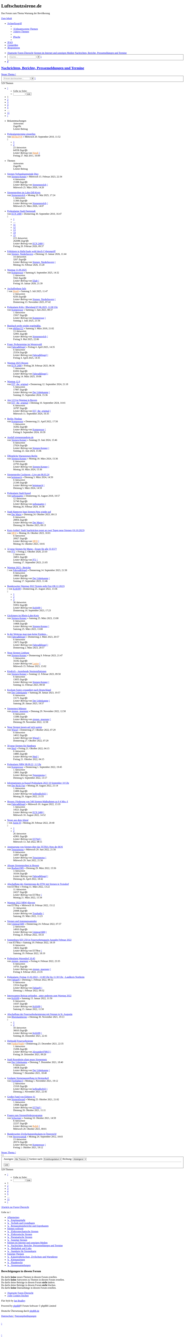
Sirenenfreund (18, 1099)
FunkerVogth (17, 1043)
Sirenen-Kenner (19, 176)
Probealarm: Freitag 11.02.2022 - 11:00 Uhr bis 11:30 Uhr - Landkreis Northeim (45, 977)
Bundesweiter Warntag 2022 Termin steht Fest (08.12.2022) (36, 586)
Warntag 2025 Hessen (17, 363)
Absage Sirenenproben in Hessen (23, 865)
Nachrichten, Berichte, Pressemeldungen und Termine (42, 68)
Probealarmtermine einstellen (21, 134)
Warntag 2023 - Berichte (19, 567)
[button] (7, 88)
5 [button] (7, 107)
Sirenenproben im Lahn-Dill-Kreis (23, 192)
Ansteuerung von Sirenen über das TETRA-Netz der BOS (35, 847)
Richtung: (75, 1159)
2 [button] (7, 99)
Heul (13, 748)
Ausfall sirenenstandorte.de (20, 437)
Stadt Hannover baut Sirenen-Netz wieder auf (29, 511)
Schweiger (16, 1118)
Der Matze (16, 514)
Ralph (35, 1126)
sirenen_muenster (19, 711)
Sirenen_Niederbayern (22, 254)
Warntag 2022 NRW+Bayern (21, 902)
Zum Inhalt (6, 18)
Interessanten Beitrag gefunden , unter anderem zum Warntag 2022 (39, 995)
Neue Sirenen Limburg (18, 652)
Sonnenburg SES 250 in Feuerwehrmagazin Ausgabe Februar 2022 (39, 940)
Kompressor (17, 272)
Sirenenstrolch (39, 184)
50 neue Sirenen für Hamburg (21, 745)
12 (14, 227)
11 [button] (8, 113)
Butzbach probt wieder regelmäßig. (24, 325)
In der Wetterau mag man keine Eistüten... (27, 634)
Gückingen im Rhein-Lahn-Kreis (23, 615)
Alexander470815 (41, 1051)
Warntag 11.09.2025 (17, 270)
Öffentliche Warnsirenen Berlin (22, 456)
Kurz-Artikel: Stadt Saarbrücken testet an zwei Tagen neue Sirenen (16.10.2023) (45, 530)
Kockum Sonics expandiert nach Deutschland (29, 690)
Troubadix (37, 913)
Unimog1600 (17, 924)
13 (14, 230)
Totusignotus (38, 775)
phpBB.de (34, 1311)
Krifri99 (17, 589)
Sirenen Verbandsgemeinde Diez (23, 174)
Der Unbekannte (40, 392)
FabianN (15, 979)
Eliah (35, 280)
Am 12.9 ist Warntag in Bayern (22, 400)
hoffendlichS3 (39, 793)
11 (14, 224)
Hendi (35, 153)
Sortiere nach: (45, 1159)
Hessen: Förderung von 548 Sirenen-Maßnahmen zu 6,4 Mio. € (37, 801)
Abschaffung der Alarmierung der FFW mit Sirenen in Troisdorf (38, 884)
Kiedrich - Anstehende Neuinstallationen (26, 671)
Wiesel (14, 730)
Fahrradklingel (18, 347)
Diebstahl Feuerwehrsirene (20, 1041)
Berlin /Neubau (14, 418)
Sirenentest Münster (16, 708)
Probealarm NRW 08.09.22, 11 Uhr (24, 764)
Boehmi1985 (17, 868)
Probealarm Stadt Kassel (19, 493)
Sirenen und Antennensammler (22, 921)
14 (14, 232)
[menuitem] (25, 29)
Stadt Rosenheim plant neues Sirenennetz (27, 1059)
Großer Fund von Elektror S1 (21, 1096)
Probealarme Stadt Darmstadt (21, 211)
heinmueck (16, 477)
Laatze (35, 663)
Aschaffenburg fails (16, 288)
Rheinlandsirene (19, 1017)
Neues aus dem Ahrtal (17, 820)
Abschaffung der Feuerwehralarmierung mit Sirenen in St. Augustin (39, 1014)
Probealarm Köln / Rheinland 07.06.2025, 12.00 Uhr (32, 307)
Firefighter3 (17, 1081)
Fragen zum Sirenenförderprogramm (24, 1115)
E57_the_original (19, 384)
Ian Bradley (19, 1300)
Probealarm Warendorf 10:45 (21, 958)
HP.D (14, 533)
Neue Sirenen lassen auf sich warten (24, 727)
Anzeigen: (16, 1159)
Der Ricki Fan (18, 785)
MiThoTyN (16, 136)
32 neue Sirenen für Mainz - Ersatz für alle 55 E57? (32, 549)
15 (14, 235)
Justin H (17, 823)
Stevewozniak (19, 1136)
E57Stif (36, 839)
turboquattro (17, 496)
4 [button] (7, 105)
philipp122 (18, 328)
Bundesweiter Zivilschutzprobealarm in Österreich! (32, 1134)
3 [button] (7, 102)
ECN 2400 (16, 214)
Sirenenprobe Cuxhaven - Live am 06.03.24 (28, 474)
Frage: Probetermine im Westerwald (24, 344)
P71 (13, 551)
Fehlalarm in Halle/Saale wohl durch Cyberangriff (31, 251)
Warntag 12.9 (13, 381)
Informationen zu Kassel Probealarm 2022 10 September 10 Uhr (38, 783)
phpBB (16, 1306)
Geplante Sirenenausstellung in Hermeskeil (28, 1078)
